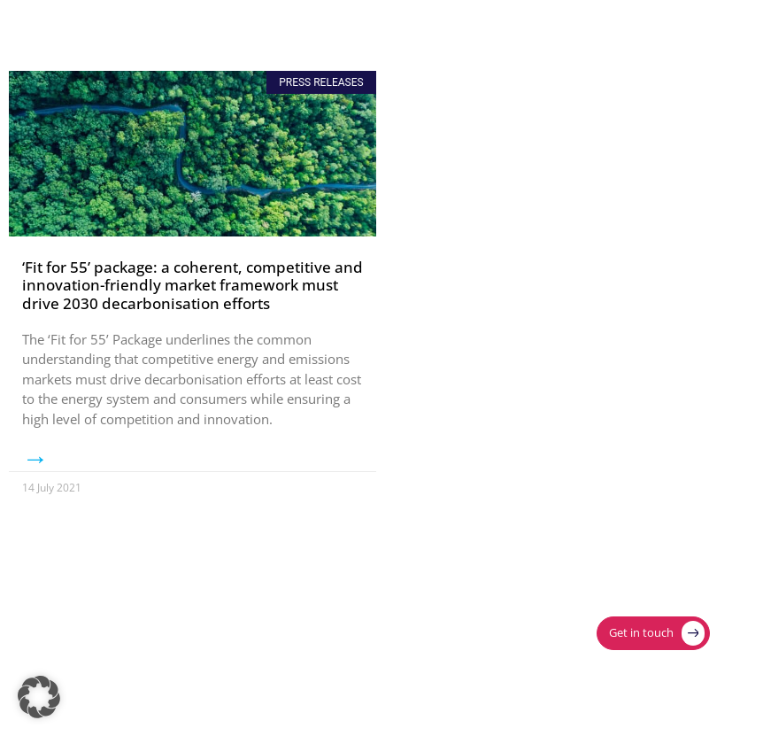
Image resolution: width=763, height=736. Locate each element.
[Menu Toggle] (690, 28)
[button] (39, 697)
